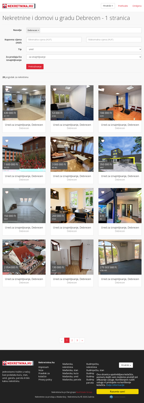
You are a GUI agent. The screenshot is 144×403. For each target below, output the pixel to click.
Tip (20, 49)
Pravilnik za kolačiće (44, 375)
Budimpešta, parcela (92, 381)
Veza (40, 370)
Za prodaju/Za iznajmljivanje (14, 58)
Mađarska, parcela (71, 379)
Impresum (43, 367)
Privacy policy (45, 379)
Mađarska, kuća (70, 373)
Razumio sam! (117, 391)
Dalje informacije (115, 385)
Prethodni (123, 5)
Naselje (17, 30)
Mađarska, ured (70, 376)
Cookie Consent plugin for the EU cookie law (117, 397)
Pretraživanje (35, 66)
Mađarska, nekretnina (67, 365)
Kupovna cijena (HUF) (13, 41)
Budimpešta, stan (95, 370)
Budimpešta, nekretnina (92, 365)
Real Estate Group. (84, 392)
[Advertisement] (72, 313)
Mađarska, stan (70, 370)
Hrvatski (108, 5)
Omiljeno (137, 5)
